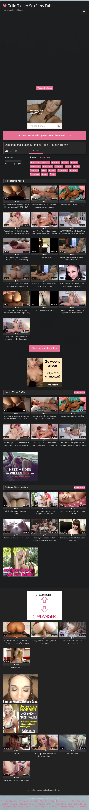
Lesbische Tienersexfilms (39, 162)
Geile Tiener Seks (75, 804)
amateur (55, 162)
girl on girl (34, 170)
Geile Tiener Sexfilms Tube (28, 5)
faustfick (59, 166)
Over (36, 151)
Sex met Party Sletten (42, 807)
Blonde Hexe (45, 157)
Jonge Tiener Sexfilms (78, 807)
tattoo (44, 174)
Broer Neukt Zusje (9, 804)
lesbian (52, 170)
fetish (68, 166)
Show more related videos (44, 348)
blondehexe (35, 166)
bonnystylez (47, 166)
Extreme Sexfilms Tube (28, 801)
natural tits (62, 170)
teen (52, 174)
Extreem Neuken (63, 801)
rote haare (34, 174)
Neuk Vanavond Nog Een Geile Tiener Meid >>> (44, 135)
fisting (76, 166)
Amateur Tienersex (45, 804)
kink (43, 170)
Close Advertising (44, 88)
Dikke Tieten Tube (47, 801)
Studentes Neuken (59, 807)
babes (65, 162)
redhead (73, 170)
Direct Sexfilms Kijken (28, 804)
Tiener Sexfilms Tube (9, 801)
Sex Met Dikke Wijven (22, 807)
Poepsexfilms (60, 804)
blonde (74, 162)
